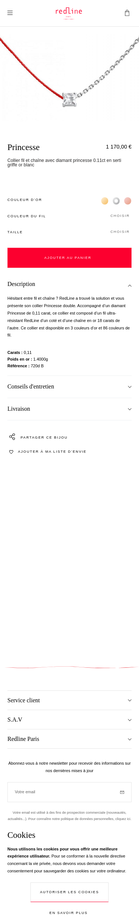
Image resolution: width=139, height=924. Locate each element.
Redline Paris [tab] (23, 739)
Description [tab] (21, 284)
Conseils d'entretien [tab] (30, 386)
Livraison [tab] (18, 409)
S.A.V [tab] (14, 719)
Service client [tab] (23, 700)
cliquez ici (122, 819)
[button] (69, 216)
